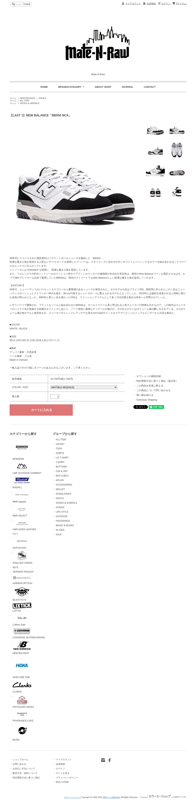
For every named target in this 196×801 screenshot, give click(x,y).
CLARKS (22, 686)
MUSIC (22, 732)
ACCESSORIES (64, 484)
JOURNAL (127, 87)
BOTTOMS (61, 466)
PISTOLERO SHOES (23, 701)
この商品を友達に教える (149, 385)
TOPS (59, 448)
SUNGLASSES (63, 494)
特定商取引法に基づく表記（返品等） (157, 381)
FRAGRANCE (63, 521)
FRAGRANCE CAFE (23, 716)
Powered (163, 797)
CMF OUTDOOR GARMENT (27, 468)
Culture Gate (22, 620)
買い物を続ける (144, 395)
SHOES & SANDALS (29, 103)
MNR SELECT (22, 511)
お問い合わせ (19, 764)
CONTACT (150, 87)
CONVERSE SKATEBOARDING (29, 633)
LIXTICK (22, 607)
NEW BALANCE (27, 98)
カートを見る (62, 773)
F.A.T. (15, 534)
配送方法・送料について (25, 773)
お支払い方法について (24, 768)
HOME (44, 87)
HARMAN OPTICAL (23, 580)
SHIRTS (60, 453)
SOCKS (60, 498)
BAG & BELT (62, 475)
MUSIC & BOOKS (65, 525)
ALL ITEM (24, 100)
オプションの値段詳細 (148, 376)
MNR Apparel (22, 496)
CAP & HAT (62, 471)
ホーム (13, 98)
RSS (58, 782)
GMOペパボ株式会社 (111, 797)
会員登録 (151, 3)
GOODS (60, 507)
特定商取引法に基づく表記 (26, 777)
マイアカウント (133, 3)
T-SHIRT (60, 462)
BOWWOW (22, 449)
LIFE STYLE (62, 512)
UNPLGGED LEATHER (24, 524)
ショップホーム (20, 759)
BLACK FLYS (22, 593)
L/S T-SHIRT (62, 457)
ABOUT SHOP (103, 87)
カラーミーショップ (72, 797)
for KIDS (60, 530)
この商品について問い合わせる (153, 390)
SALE (59, 534)
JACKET (60, 444)
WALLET (60, 489)
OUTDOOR (61, 516)
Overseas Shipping (146, 399)
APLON (60, 480)
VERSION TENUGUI (23, 571)
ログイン (165, 3)
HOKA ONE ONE (22, 667)
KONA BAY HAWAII (22, 557)
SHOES (42, 98)
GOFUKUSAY (22, 543)
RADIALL (22, 482)
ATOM (65, 782)
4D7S (15, 567)
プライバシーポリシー (67, 777)
